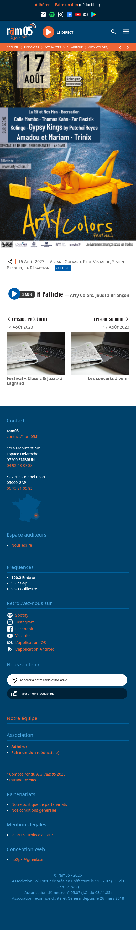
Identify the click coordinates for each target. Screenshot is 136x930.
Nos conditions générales (34, 810)
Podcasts (31, 47)
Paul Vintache (96, 261)
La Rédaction (37, 268)
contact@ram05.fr (23, 436)
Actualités (52, 47)
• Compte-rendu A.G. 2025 (36, 774)
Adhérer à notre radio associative (43, 680)
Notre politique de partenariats (39, 804)
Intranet (22, 779)
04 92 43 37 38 (20, 465)
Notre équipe (22, 718)
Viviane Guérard (65, 261)
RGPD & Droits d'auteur (32, 834)
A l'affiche (75, 47)
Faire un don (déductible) (37, 694)
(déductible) (77, 4)
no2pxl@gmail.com (28, 859)
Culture (62, 268)
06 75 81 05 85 (20, 488)
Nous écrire (21, 545)
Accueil (13, 47)
